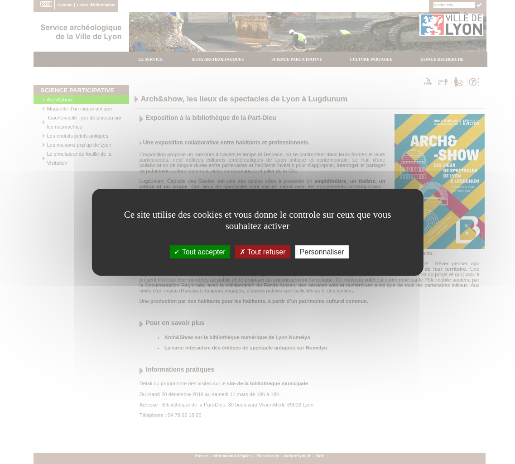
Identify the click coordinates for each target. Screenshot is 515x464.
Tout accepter (199, 251)
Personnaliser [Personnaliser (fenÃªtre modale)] (322, 251)
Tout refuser (263, 251)
